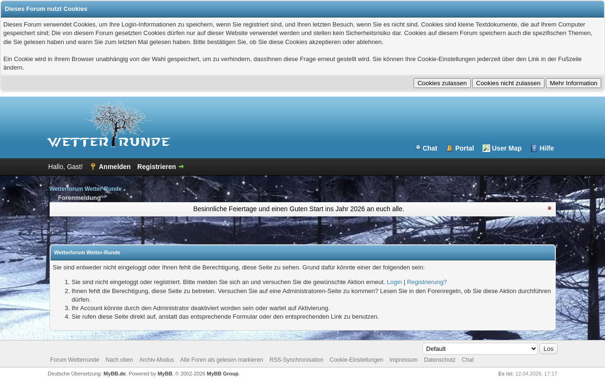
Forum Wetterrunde (74, 360)
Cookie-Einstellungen (356, 360)
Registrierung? (427, 282)
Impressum (403, 360)
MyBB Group (223, 373)
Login (394, 282)
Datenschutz (440, 360)
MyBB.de (115, 373)
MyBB (164, 373)
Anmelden (115, 166)
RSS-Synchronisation (296, 360)
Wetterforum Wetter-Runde (86, 189)
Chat (430, 148)
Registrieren (157, 166)
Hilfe (547, 148)
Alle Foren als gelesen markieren (221, 360)
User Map (507, 148)
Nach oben (119, 360)
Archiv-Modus (156, 360)
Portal (464, 148)
